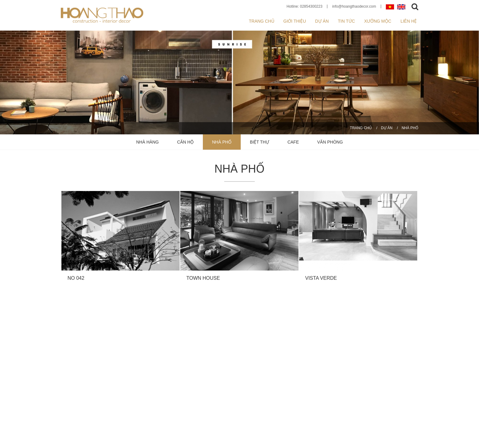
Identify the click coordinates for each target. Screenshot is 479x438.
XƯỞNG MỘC (377, 21)
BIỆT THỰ (259, 142)
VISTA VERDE (321, 278)
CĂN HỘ (185, 142)
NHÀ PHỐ (410, 128)
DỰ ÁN (387, 128)
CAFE (293, 142)
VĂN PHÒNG (330, 142)
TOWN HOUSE (203, 278)
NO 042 (76, 278)
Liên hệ (408, 21)
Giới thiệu (294, 21)
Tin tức (346, 21)
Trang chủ (261, 21)
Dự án (322, 21)
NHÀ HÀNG (147, 142)
